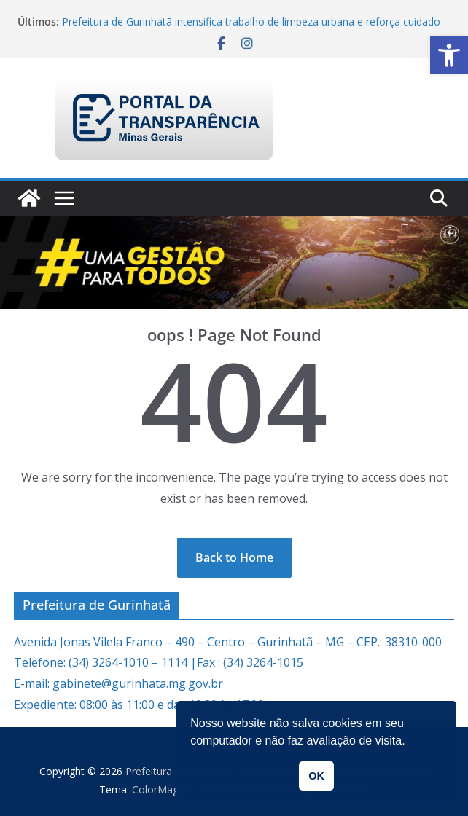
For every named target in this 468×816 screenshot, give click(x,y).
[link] (449, 55)
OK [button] (316, 776)
